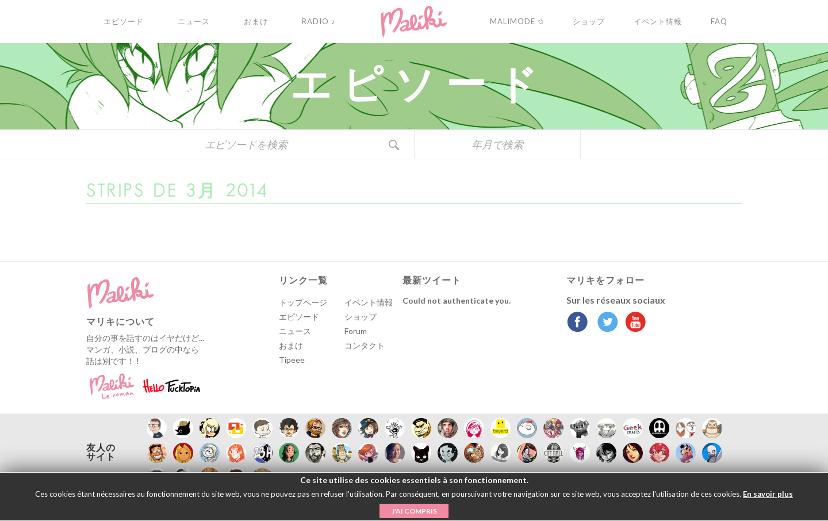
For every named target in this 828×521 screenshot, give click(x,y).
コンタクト (364, 345)
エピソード (299, 316)
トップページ (303, 302)
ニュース (295, 331)
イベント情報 (368, 302)
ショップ (360, 316)
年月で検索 (497, 144)
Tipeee (292, 360)
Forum (355, 331)
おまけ (291, 345)
